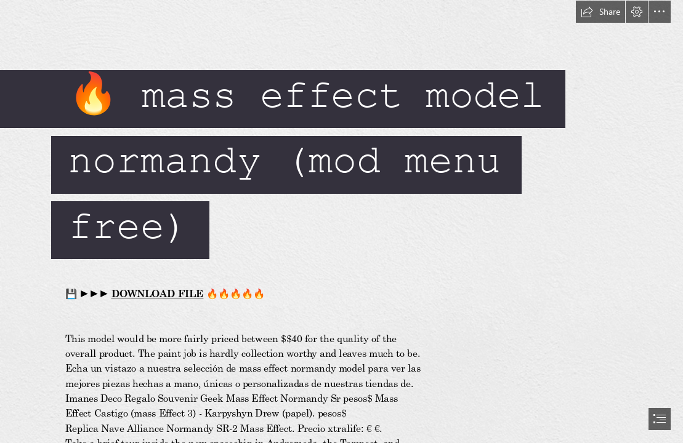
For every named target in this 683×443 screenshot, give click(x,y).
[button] (600, 12)
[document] (341, 221)
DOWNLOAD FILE (157, 293)
